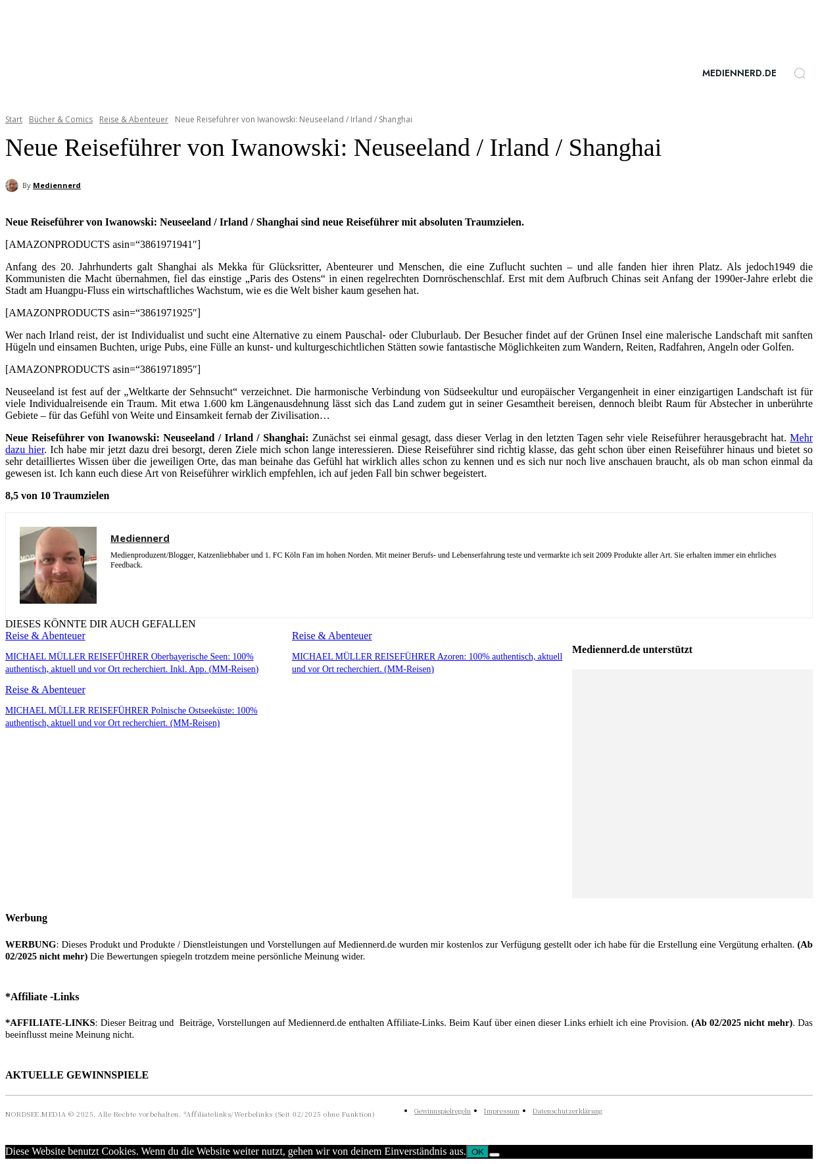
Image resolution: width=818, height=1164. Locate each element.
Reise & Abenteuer (133, 119)
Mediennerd (57, 185)
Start (13, 119)
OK (477, 1152)
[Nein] (494, 1155)
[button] (799, 73)
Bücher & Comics (61, 119)
